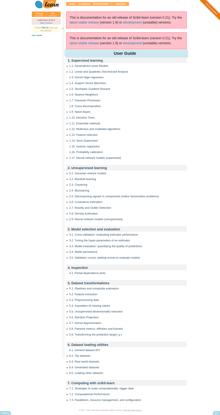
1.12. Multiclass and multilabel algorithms (94, 129)
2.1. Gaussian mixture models (87, 173)
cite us (45, 27)
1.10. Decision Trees (82, 117)
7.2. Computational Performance (89, 394)
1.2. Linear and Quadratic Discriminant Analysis (98, 71)
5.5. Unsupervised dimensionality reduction (96, 311)
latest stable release (84, 22)
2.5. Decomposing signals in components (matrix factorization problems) (114, 196)
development (132, 22)
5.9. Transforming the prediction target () (95, 334)
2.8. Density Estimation (83, 213)
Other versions (46, 23)
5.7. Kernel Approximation (85, 323)
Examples (121, 4)
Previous (39, 14)
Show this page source (132, 410)
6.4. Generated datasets (84, 367)
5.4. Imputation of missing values (89, 305)
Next (52, 14)
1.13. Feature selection (83, 134)
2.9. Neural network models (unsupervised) (96, 219)
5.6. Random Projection (84, 317)
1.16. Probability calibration (86, 152)
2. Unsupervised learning (87, 168)
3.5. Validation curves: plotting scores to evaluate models (104, 257)
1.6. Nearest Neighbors (83, 94)
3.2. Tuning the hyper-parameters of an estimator (99, 240)
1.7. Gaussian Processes (84, 100)
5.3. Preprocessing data (84, 299)
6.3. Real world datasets (84, 361)
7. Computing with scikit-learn (91, 383)
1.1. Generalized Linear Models (88, 65)
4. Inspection (78, 268)
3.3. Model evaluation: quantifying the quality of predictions (105, 246)
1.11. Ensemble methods (84, 123)
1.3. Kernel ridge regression (86, 77)
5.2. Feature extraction (83, 294)
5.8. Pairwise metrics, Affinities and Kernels (96, 328)
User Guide (37, 35)
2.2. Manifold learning (82, 179)
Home (72, 4)
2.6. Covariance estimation (85, 202)
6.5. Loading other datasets (86, 372)
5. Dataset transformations (88, 283)
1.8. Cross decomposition (85, 106)
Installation (84, 4)
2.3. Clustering (78, 184)
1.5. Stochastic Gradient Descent (89, 88)
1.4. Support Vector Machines (87, 83)
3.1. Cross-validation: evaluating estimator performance (103, 234)
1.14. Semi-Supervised (83, 140)
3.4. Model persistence (83, 251)
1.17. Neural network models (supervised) (95, 157)
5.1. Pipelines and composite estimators (94, 288)
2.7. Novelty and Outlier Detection (90, 207)
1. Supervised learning (85, 60)
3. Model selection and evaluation (94, 229)
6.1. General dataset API (84, 350)
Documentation (101, 4)
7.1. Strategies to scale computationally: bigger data (101, 388)
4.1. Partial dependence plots (87, 273)
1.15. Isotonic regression (84, 146)
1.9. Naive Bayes (79, 111)
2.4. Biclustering (79, 190)
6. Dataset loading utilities (88, 344)
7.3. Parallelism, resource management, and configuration (105, 399)
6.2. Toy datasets (79, 355)
